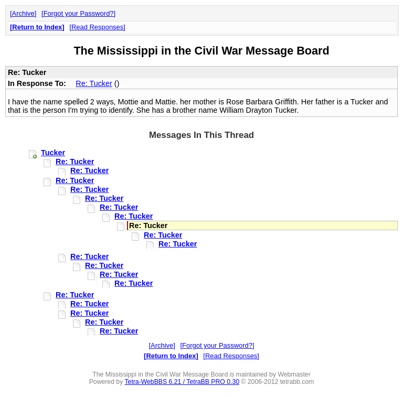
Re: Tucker (94, 83)
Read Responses (97, 27)
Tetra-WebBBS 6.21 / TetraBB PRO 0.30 (181, 381)
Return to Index (37, 27)
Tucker (53, 152)
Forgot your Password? (79, 13)
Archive (23, 13)
